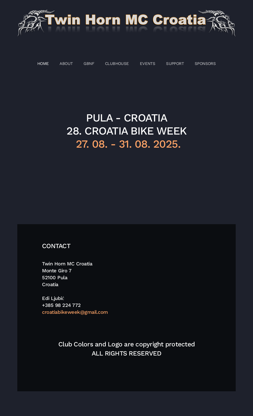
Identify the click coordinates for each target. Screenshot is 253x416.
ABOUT (66, 63)
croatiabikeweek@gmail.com (75, 312)
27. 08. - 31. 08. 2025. (126, 144)
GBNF (89, 63)
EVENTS (147, 63)
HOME (43, 63)
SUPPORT (175, 63)
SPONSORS (205, 63)
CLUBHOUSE (117, 63)
